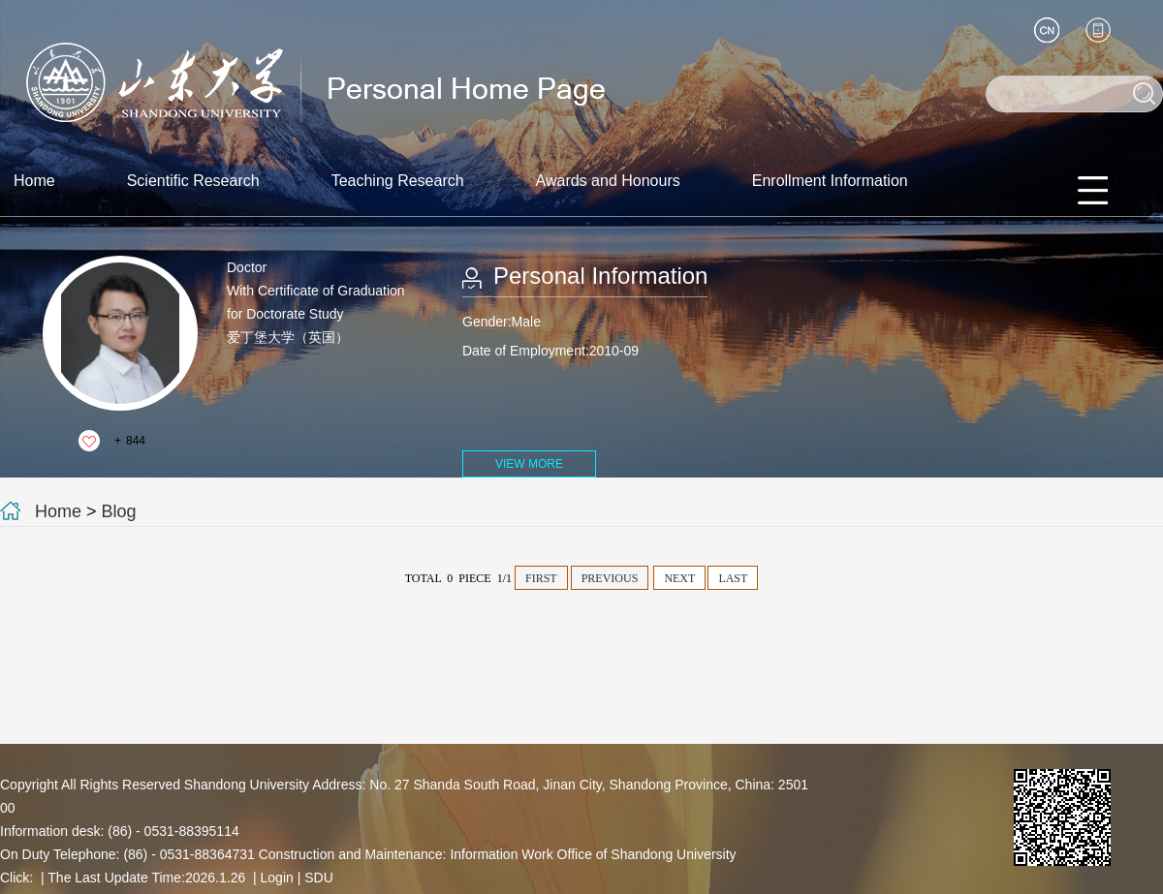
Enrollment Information (830, 180)
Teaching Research (397, 180)
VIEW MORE (529, 464)
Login (277, 877)
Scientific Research (193, 180)
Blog (119, 511)
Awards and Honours (608, 180)
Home (34, 180)
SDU (318, 877)
